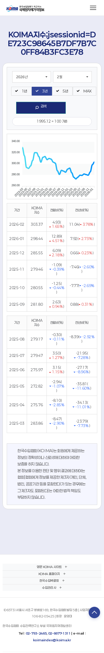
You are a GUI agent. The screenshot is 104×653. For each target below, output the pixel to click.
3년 (44, 91)
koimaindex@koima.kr (52, 640)
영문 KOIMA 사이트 (49, 567)
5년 (65, 91)
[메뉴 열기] (93, 8)
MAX (87, 91)
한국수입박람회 (49, 580)
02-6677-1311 (59, 633)
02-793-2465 (36, 633)
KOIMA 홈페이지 (49, 574)
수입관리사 (49, 587)
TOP (94, 612)
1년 (24, 91)
